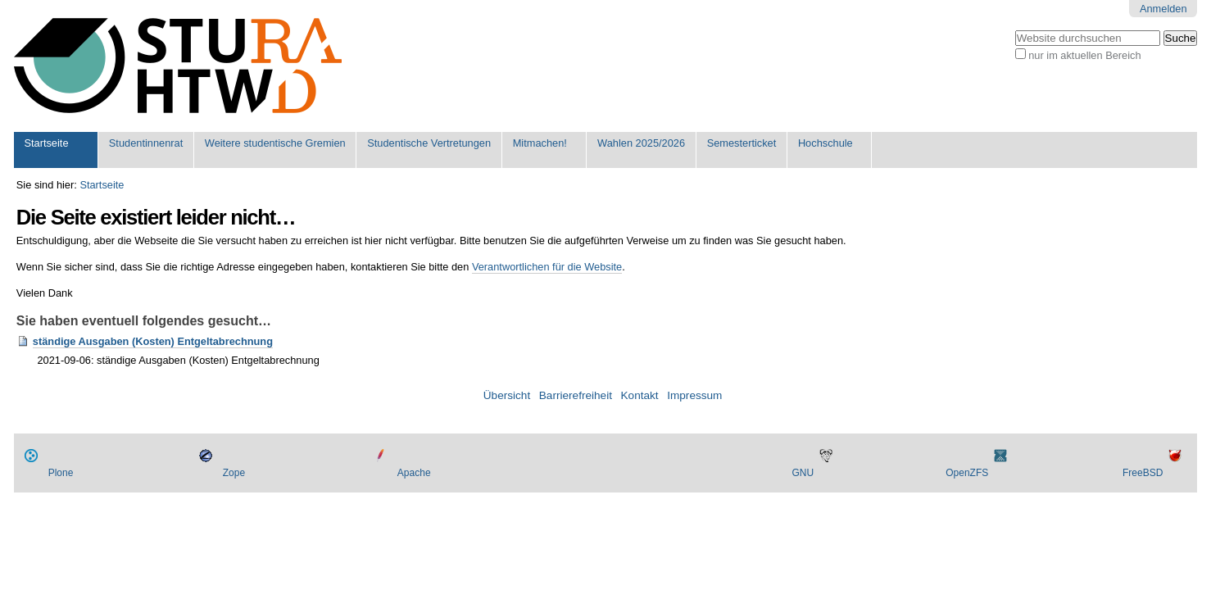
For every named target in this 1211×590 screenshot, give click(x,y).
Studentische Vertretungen (429, 143)
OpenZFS (967, 473)
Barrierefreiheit (575, 395)
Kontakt (640, 395)
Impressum (694, 395)
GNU (802, 473)
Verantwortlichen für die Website (547, 267)
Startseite (46, 143)
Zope (234, 473)
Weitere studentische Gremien (275, 143)
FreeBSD (1143, 473)
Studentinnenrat (146, 143)
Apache (414, 473)
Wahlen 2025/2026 (641, 143)
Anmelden (1163, 8)
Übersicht (506, 395)
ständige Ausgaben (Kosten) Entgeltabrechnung (153, 341)
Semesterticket (742, 143)
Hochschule (825, 143)
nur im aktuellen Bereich (1084, 55)
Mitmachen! (540, 143)
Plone (61, 473)
